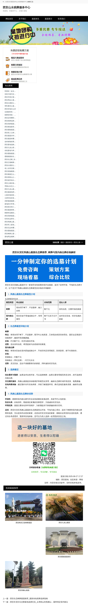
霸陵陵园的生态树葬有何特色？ (16, 156)
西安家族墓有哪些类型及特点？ (16, 127)
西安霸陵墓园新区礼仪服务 (14, 153)
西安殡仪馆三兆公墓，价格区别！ (17, 207)
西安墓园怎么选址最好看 (13, 174)
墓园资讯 (69, 242)
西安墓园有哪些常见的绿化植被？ (17, 139)
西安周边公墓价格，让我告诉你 (16, 100)
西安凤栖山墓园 (23, 590)
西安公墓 (77, 242)
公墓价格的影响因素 (12, 195)
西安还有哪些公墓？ (12, 118)
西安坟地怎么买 (10, 109)
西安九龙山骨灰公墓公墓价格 (15, 147)
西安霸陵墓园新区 (64, 557)
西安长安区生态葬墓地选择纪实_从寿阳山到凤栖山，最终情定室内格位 (39, 602)
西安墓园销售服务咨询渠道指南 (16, 210)
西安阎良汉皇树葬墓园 (24, 523)
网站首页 (9, 19)
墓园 (62, 242)
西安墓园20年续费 (11, 136)
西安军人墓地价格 (11, 225)
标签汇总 (30, 2)
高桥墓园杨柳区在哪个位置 (14, 201)
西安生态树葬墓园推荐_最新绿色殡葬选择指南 (29, 598)
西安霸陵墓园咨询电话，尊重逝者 (17, 130)
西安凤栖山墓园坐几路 (13, 222)
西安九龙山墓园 (64, 522)
